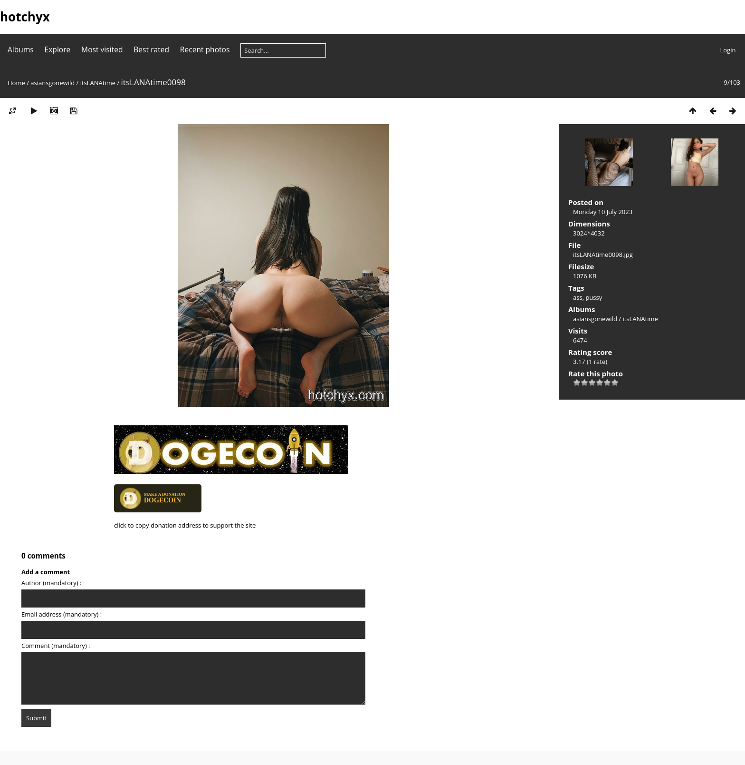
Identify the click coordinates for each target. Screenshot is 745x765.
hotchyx (25, 16)
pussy (593, 297)
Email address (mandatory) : (61, 614)
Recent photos (205, 49)
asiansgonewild (52, 82)
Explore (58, 49)
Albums (21, 49)
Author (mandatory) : (51, 583)
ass (578, 297)
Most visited (102, 49)
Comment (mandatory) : (55, 645)
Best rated (151, 49)
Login (728, 50)
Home (16, 82)
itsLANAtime (97, 82)
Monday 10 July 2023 (602, 211)
